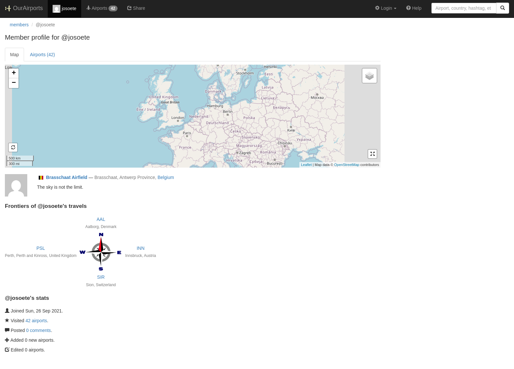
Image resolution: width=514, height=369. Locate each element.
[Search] (502, 8)
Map (14, 54)
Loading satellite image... (192, 116)
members (19, 24)
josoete (64, 9)
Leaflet (306, 165)
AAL (101, 219)
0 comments (38, 330)
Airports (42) (42, 54)
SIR (101, 277)
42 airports (36, 320)
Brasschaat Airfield (66, 177)
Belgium (165, 177)
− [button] (14, 83)
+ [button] (14, 73)
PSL (40, 248)
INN (140, 248)
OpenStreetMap (346, 165)
